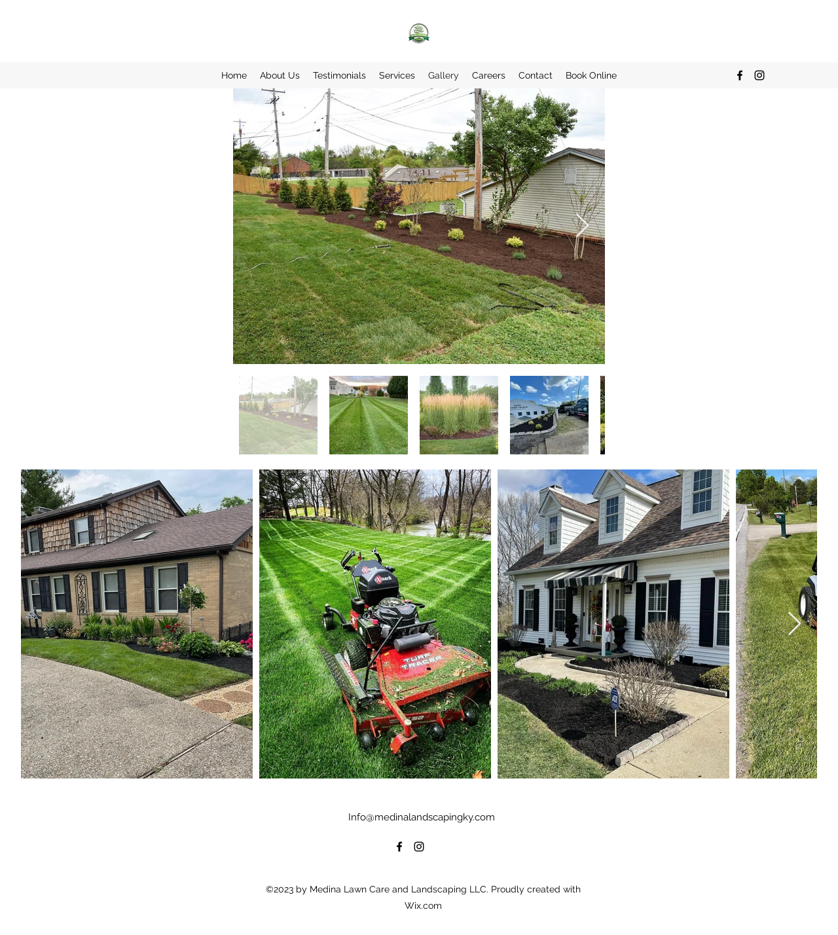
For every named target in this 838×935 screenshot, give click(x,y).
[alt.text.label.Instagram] (759, 75)
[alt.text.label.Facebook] (739, 75)
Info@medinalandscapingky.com (421, 817)
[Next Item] (582, 226)
